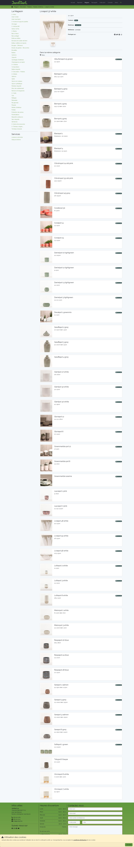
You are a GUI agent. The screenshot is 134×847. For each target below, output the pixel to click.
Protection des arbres (18, 112)
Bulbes (13, 52)
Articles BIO (16, 26)
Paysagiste (94, 2)
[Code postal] (74, 822)
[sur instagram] (14, 828)
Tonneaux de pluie (17, 129)
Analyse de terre (16, 139)
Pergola (14, 105)
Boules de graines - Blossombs (20, 48)
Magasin (87, 2)
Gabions (14, 76)
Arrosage (14, 24)
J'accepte (128, 844)
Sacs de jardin (15, 119)
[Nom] (95, 808)
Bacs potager (15, 36)
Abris (14, 14)
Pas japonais (15, 102)
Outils (14, 93)
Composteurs (15, 67)
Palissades (14, 100)
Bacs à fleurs (15, 33)
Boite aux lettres (16, 38)
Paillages (14, 98)
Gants (13, 79)
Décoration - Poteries (26, 7)
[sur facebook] (12, 828)
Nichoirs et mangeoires (18, 90)
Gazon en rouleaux (17, 81)
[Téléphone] (95, 817)
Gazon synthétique (17, 83)
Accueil (73, 2)
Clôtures (15, 64)
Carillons (14, 55)
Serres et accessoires (19, 124)
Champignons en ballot (18, 62)
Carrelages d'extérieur (18, 59)
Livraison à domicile (17, 137)
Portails (14, 110)
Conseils (110, 2)
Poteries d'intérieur (38, 7)
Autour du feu (15, 28)
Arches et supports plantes (20, 21)
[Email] (95, 813)
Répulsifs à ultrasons (17, 117)
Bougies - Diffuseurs (17, 45)
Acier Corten (15, 17)
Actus (116, 2)
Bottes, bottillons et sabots (19, 43)
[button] (120, 2)
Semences (14, 121)
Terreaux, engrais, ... (18, 126)
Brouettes (14, 50)
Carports (14, 57)
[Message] (95, 830)
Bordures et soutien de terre (19, 40)
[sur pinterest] (16, 828)
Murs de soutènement (18, 88)
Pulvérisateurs (15, 114)
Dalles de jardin (16, 69)
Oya (13, 95)
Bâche (15, 31)
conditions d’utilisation (80, 840)
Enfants (15, 74)
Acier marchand (16, 19)
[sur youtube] (18, 828)
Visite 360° (102, 2)
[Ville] (102, 822)
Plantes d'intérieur (16, 107)
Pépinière (79, 2)
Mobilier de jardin (16, 86)
